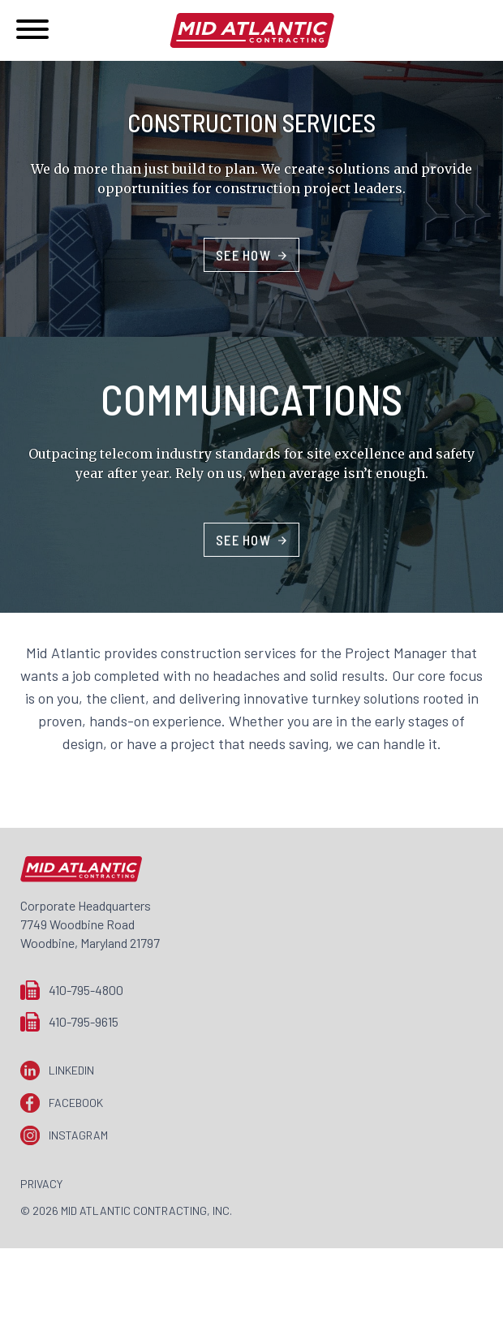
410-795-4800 (86, 989)
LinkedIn (71, 1070)
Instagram (78, 1135)
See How (243, 255)
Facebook (76, 1102)
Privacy (41, 1184)
